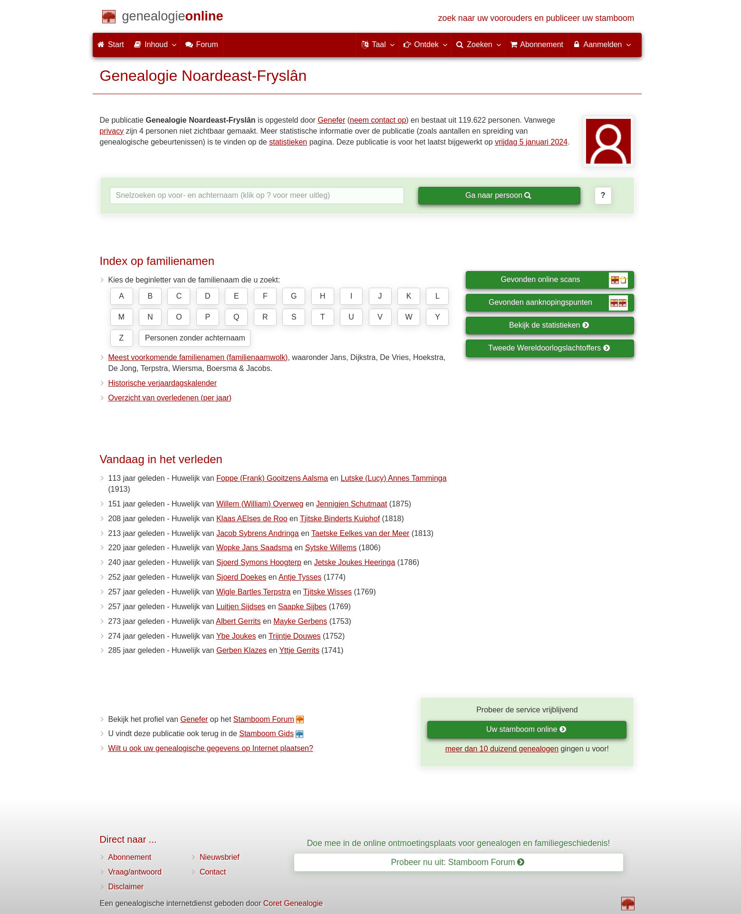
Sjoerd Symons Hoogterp (258, 562)
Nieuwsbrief (220, 857)
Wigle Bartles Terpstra (253, 592)
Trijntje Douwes (295, 636)
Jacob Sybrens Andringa (257, 533)
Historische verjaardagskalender (162, 383)
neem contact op (378, 120)
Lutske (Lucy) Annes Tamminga (394, 478)
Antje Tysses (300, 577)
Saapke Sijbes (302, 607)
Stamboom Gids (266, 733)
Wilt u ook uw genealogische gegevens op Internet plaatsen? (210, 748)
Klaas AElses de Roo (251, 519)
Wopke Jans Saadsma (254, 548)
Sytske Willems (330, 548)
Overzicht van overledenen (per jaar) (170, 398)
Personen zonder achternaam (195, 338)
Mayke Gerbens (300, 621)
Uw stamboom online (526, 729)
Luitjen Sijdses (240, 607)
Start (110, 44)
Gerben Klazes (241, 650)
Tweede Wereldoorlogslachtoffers (549, 348)
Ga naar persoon (498, 195)
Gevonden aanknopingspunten (558, 303)
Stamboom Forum (263, 719)
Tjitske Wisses (327, 592)
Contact (213, 872)
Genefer (331, 120)
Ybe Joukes (236, 636)
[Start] (172, 18)
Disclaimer (126, 887)
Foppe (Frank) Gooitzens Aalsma (272, 478)
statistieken (288, 142)
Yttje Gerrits (299, 650)
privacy (112, 131)
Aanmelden (601, 44)
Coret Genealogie (293, 903)
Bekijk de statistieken (549, 325)
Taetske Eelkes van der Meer (360, 533)
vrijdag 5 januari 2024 (531, 142)
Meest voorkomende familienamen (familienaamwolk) (198, 357)
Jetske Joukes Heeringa (354, 562)
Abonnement (130, 857)
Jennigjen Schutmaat (351, 504)
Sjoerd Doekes (241, 577)
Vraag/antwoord (135, 872)
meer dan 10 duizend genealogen (501, 749)
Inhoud (154, 44)
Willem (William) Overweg (259, 504)
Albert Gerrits (238, 621)
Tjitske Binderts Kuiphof (340, 519)
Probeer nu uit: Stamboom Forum (458, 862)
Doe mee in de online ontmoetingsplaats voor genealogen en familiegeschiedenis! (458, 843)
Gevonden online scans (564, 280)
